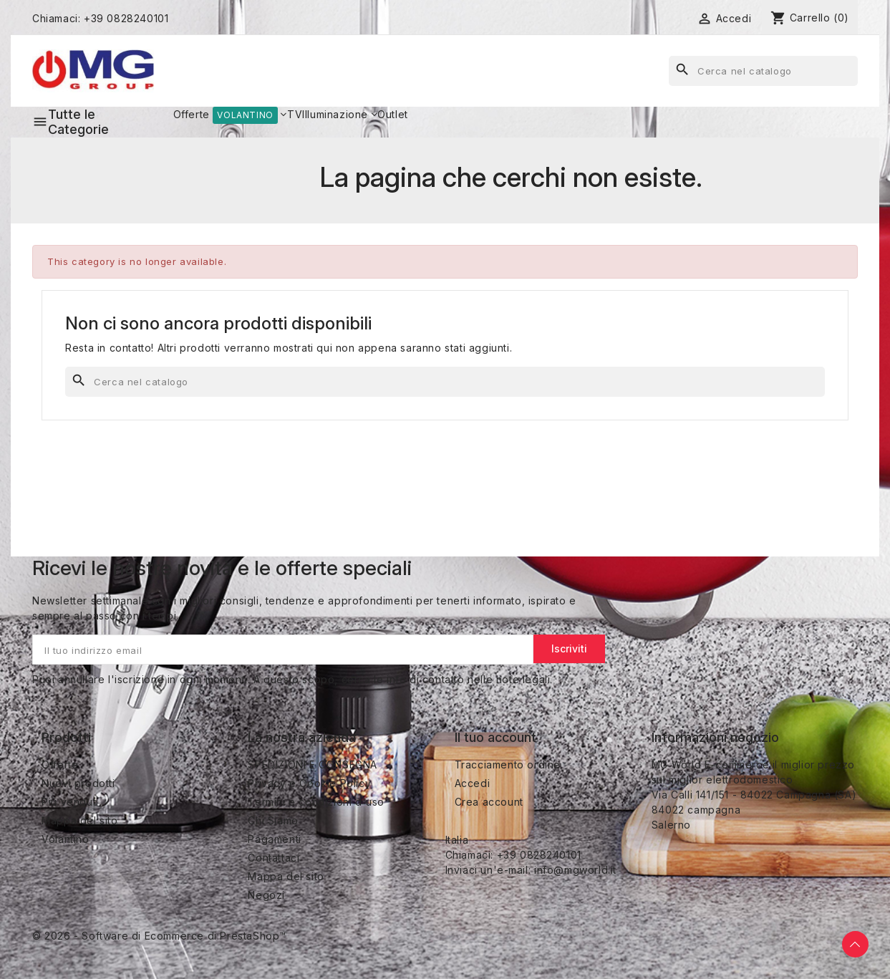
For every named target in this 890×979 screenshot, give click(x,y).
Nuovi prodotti (78, 783)
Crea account (489, 802)
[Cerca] (763, 71)
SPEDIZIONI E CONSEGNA (312, 764)
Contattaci (273, 858)
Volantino (65, 839)
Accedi (472, 783)
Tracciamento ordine (508, 764)
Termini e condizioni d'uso (316, 802)
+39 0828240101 (126, 18)
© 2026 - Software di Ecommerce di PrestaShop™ (159, 936)
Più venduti (70, 802)
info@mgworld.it (575, 870)
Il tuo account (495, 737)
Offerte (60, 764)
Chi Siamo (273, 820)
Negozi (266, 895)
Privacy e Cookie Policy (309, 783)
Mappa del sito (79, 820)
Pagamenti (274, 839)
